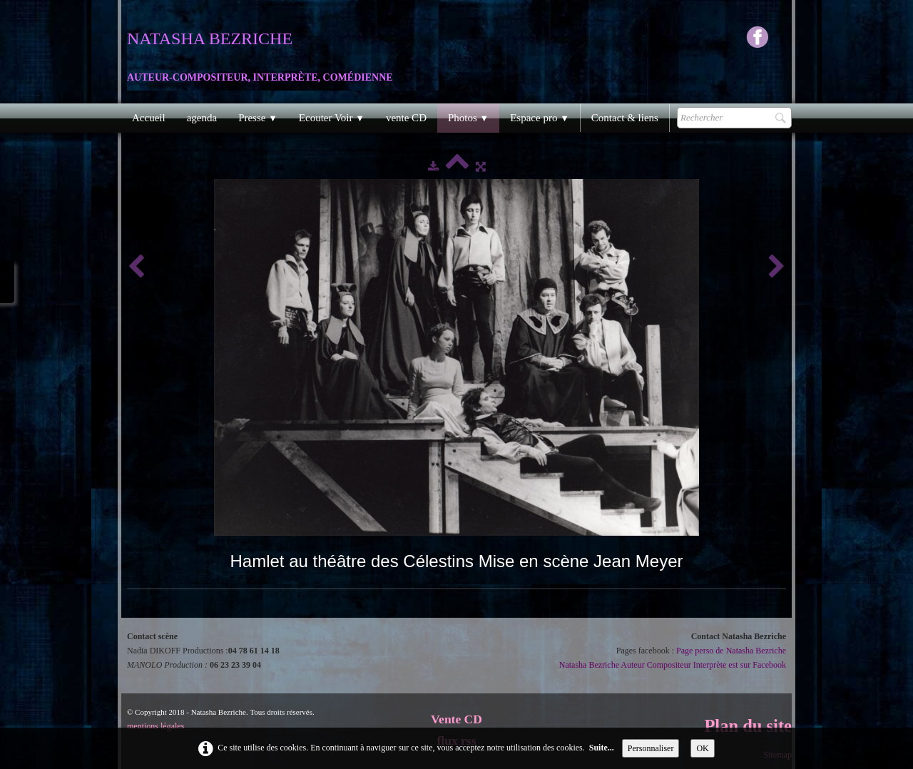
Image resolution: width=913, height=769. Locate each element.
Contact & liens (624, 117)
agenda (202, 117)
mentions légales (155, 726)
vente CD (406, 117)
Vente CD (456, 719)
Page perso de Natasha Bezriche (731, 651)
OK (702, 748)
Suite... (601, 748)
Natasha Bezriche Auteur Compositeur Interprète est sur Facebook (672, 665)
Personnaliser (651, 748)
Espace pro (539, 117)
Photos (468, 117)
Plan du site (748, 725)
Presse (257, 117)
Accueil (148, 117)
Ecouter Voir (331, 117)
